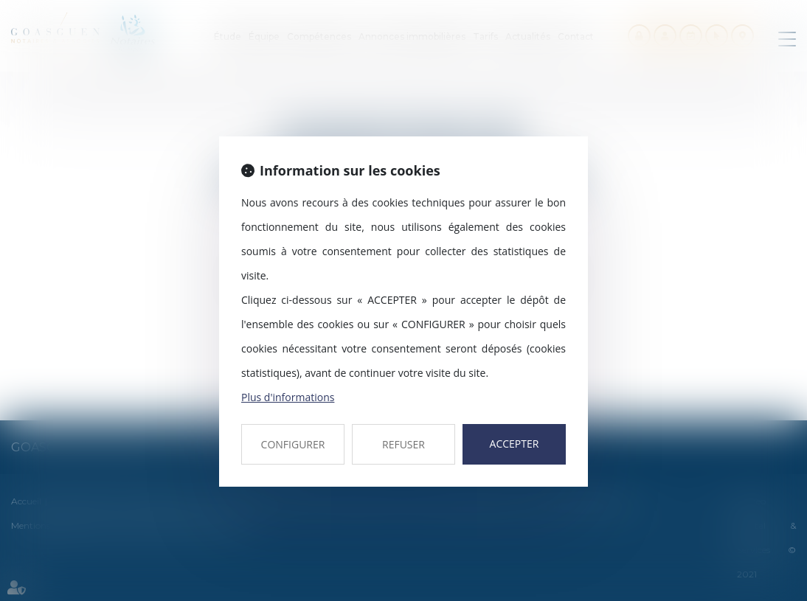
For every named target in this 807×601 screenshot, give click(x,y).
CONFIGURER (293, 444)
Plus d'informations (287, 397)
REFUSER (403, 444)
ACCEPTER (514, 444)
